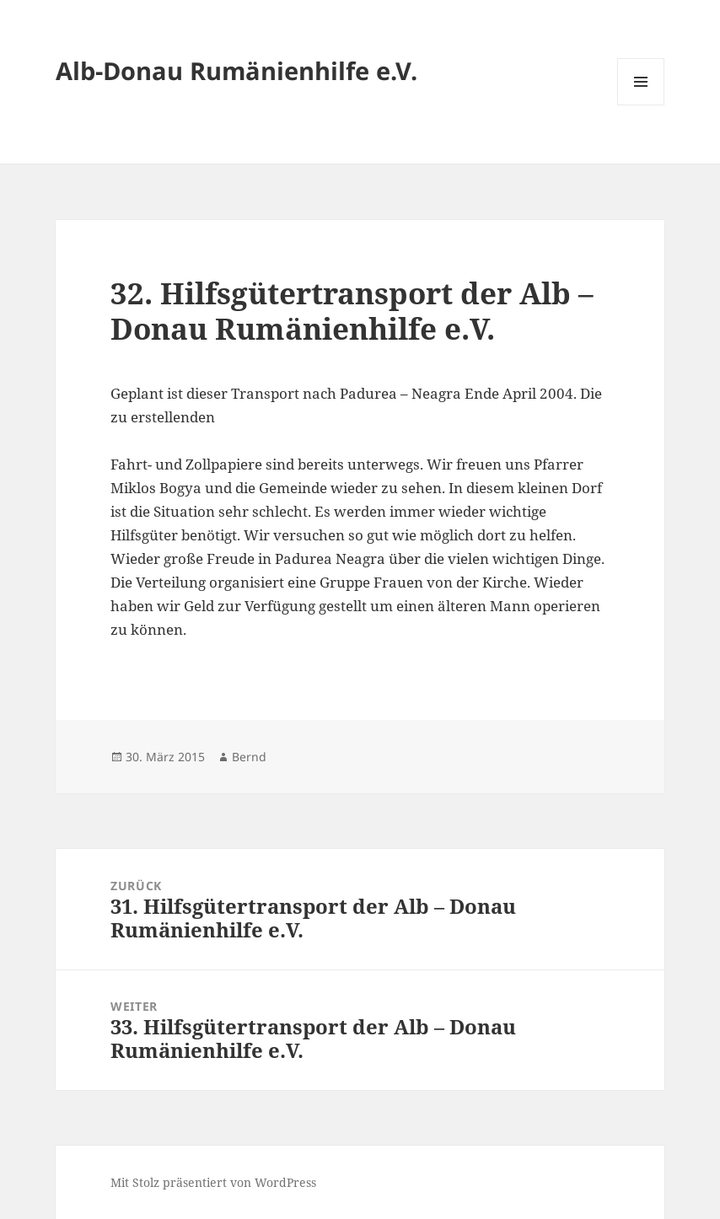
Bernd (249, 757)
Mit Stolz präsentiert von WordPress (213, 1182)
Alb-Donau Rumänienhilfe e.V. (236, 70)
